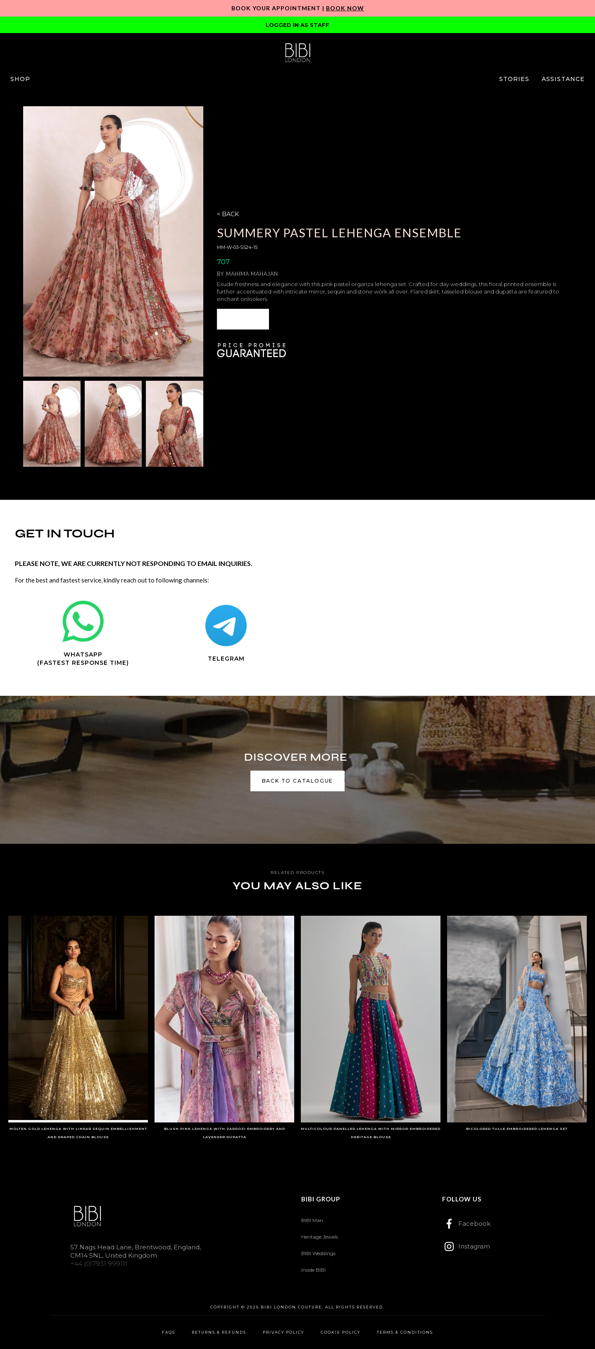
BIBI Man (312, 1220)
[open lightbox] (113, 241)
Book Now (345, 8)
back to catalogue (297, 781)
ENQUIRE (242, 319)
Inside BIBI (313, 1270)
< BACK (228, 214)
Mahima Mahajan (252, 273)
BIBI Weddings (318, 1253)
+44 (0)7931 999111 (99, 1264)
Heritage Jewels (319, 1237)
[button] (20, 79)
